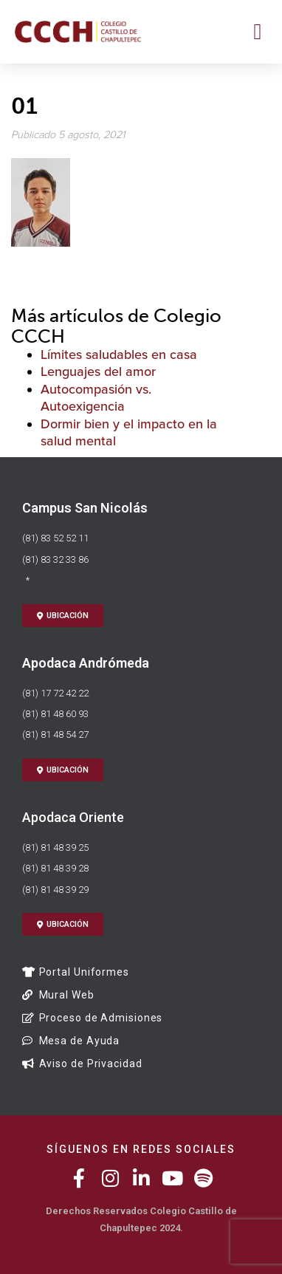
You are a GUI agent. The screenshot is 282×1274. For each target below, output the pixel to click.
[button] (257, 31)
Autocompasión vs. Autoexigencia (96, 397)
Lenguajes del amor (98, 371)
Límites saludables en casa (119, 354)
